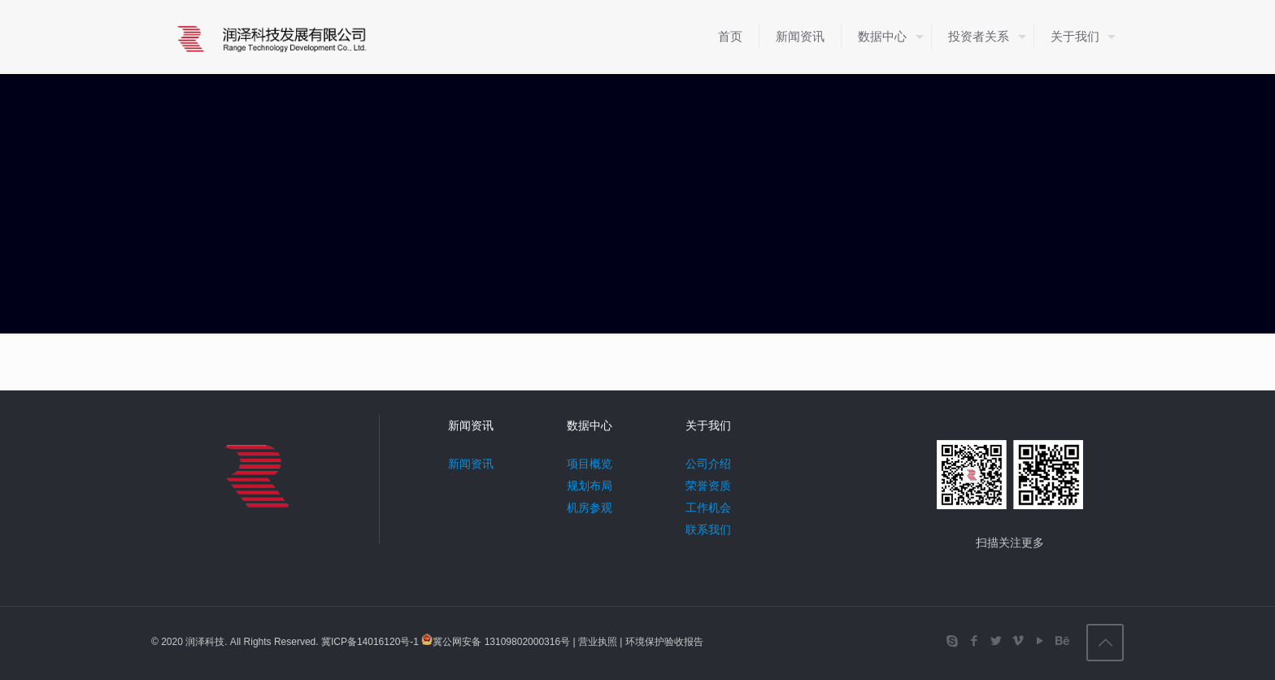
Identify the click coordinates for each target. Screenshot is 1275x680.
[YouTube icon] (1039, 640)
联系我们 (708, 529)
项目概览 (589, 463)
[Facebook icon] (973, 640)
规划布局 (589, 485)
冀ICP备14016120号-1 (371, 641)
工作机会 (708, 507)
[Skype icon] (951, 640)
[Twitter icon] (995, 640)
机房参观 (589, 507)
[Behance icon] (1061, 640)
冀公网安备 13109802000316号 (501, 641)
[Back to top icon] (1105, 642)
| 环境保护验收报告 (660, 641)
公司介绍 (708, 463)
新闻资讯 (471, 463)
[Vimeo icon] (1017, 640)
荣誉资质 (708, 485)
